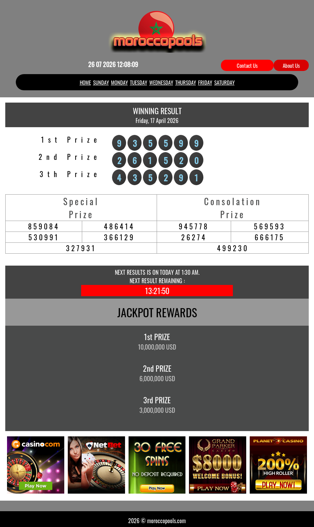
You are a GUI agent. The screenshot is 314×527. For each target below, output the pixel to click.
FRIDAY (205, 79)
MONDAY (119, 79)
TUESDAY (138, 79)
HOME (85, 79)
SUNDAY (101, 79)
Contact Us (247, 65)
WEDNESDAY (161, 79)
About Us (291, 65)
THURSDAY (185, 79)
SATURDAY (224, 79)
